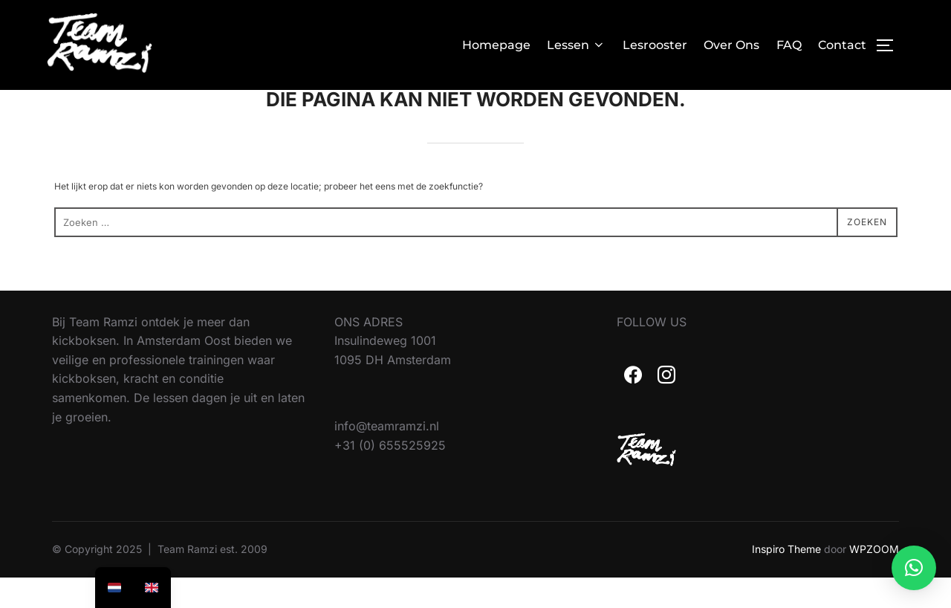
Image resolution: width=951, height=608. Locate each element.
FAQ (789, 45)
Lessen (576, 45)
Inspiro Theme (786, 579)
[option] (151, 587)
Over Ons (731, 45)
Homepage (496, 45)
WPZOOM (874, 579)
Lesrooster (655, 45)
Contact (842, 45)
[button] (914, 568)
